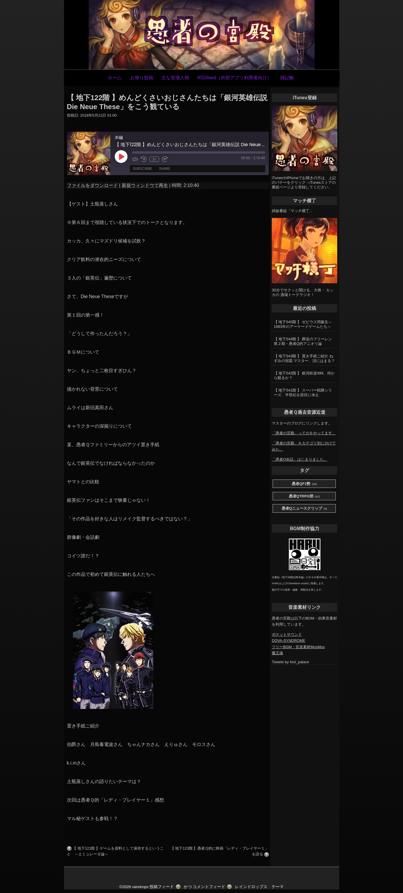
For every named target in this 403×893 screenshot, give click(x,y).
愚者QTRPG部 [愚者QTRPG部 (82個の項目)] (304, 496)
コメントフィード (209, 887)
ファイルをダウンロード (92, 185)
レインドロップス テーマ (259, 887)
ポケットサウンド (287, 634)
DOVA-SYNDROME (288, 640)
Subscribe (142, 168)
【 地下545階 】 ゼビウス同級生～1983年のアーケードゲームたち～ (303, 324)
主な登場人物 (175, 77)
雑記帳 (287, 77)
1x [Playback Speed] (154, 159)
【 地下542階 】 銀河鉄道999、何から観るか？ (304, 375)
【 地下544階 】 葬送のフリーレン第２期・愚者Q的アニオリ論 (303, 341)
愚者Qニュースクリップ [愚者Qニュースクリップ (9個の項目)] (304, 508)
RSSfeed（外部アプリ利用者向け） (234, 77)
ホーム (115, 77)
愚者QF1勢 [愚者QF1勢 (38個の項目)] (304, 484)
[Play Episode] (121, 156)
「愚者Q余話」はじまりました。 (299, 459)
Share (164, 168)
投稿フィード (161, 887)
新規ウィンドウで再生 (145, 185)
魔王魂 (277, 653)
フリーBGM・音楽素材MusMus (298, 647)
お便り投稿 (141, 77)
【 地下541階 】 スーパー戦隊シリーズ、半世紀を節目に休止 (303, 392)
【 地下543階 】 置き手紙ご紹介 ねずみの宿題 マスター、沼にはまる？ (304, 358)
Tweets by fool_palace (290, 662)
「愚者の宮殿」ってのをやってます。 (304, 433)
